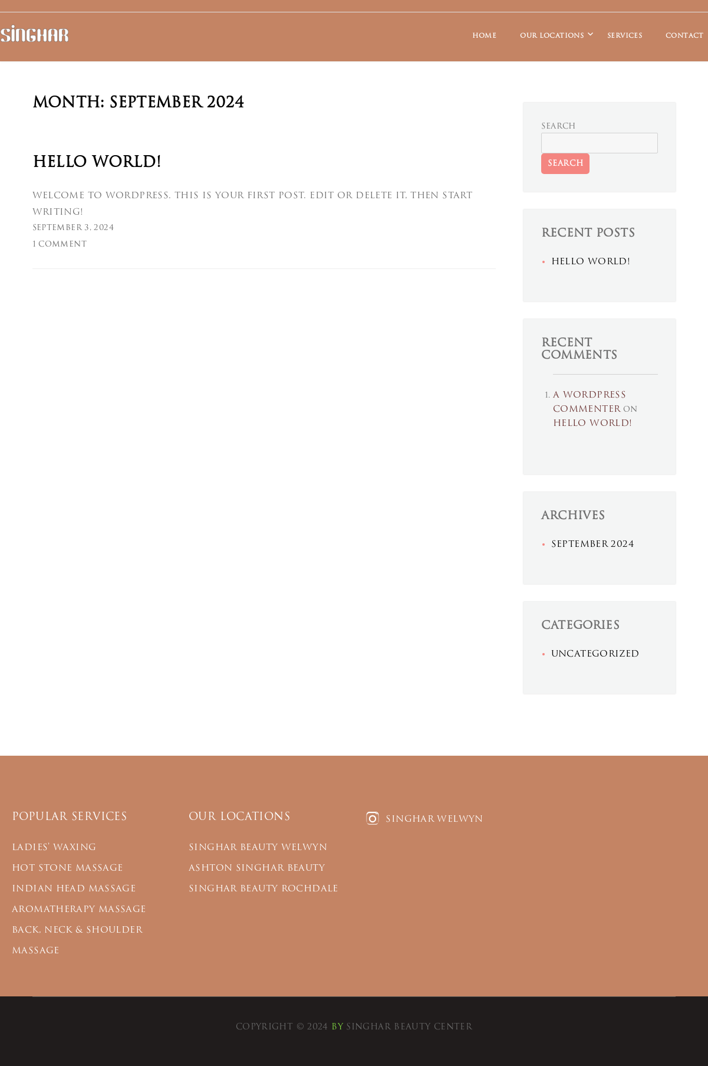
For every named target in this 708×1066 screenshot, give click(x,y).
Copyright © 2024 (282, 1027)
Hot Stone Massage (67, 868)
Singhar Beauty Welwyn (258, 847)
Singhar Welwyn (424, 819)
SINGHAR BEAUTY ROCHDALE (263, 888)
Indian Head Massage (74, 888)
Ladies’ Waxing (54, 847)
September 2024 (592, 544)
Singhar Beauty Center (409, 1027)
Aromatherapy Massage (79, 909)
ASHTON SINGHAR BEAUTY (257, 868)
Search (558, 126)
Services (624, 35)
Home (484, 35)
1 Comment (59, 244)
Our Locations (552, 35)
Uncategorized (595, 654)
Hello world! (97, 162)
